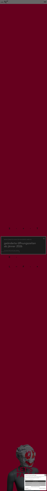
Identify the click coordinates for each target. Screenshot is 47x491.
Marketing (32, 479)
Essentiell (27, 479)
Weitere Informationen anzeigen (35, 486)
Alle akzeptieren (35, 481)
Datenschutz (44, 488)
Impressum (40, 488)
